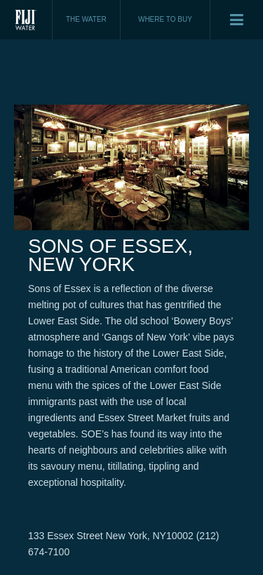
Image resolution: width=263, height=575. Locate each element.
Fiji (26, 19)
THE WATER (86, 19)
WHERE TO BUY (165, 19)
